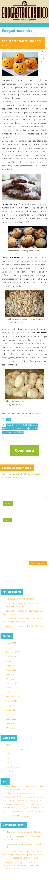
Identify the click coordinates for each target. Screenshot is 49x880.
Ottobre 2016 (11, 659)
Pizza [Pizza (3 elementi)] (43, 810)
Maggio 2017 (10, 646)
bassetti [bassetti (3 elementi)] (36, 789)
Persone (9, 774)
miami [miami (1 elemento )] (40, 807)
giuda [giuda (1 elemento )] (36, 800)
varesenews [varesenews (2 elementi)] (24, 820)
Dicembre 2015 (12, 695)
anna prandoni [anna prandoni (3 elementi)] (26, 789)
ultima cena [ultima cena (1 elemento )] (6, 820)
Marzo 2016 (10, 682)
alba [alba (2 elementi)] (13, 789)
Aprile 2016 (10, 677)
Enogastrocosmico (17, 30)
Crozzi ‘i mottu (12, 425)
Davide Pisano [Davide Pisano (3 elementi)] (14, 796)
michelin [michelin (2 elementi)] (6, 811)
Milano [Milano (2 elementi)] (11, 811)
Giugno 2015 (10, 722)
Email (7, 523)
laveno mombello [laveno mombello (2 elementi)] (36, 803)
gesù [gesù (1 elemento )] (32, 800)
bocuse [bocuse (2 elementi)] (5, 793)
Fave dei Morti (24, 425)
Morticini (25, 428)
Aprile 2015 (10, 726)
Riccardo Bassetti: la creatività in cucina (21, 861)
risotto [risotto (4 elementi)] (32, 814)
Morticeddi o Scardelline (11, 428)
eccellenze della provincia (16, 752)
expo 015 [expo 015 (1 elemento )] (24, 800)
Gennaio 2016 (11, 690)
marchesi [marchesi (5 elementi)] (24, 807)
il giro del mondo (12, 770)
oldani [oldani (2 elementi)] (29, 811)
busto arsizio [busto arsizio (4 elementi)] (15, 792)
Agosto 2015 (10, 713)
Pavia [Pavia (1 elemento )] (39, 811)
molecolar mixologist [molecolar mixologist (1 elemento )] (21, 811)
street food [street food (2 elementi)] (40, 814)
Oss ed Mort (6, 432)
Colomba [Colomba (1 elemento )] (35, 793)
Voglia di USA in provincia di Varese (20, 602)
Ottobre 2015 (11, 704)
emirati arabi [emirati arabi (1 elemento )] (30, 796)
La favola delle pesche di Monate (27, 835)
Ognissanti (33, 428)
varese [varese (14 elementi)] (15, 819)
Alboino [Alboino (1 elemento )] (17, 789)
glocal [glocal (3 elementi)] (11, 803)
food (8, 419)
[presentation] (12, 548)
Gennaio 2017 (11, 650)
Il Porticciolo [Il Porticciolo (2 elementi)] (24, 803)
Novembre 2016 (12, 655)
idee (7, 765)
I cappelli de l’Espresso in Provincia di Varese (24, 629)
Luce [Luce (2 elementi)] (17, 807)
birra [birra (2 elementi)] (42, 789)
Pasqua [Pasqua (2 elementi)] (35, 811)
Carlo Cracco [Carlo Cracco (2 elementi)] (27, 793)
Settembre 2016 (12, 664)
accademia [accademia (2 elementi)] (7, 789)
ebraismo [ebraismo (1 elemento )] (24, 796)
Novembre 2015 (12, 699)
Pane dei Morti (18, 432)
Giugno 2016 (10, 668)
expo (7, 756)
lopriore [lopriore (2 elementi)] (11, 807)
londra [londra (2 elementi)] (5, 807)
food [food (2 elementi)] (29, 800)
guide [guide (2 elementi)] (17, 803)
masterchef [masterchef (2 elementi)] (34, 807)
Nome (7, 506)
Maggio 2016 (10, 673)
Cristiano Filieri (36, 413)
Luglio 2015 (10, 717)
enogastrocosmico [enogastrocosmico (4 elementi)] (12, 799)
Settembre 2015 (12, 708)
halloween (34, 425)
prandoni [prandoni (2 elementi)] (15, 814)
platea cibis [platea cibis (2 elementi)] (7, 814)
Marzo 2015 (10, 731)
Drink (7, 748)
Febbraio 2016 (11, 686)
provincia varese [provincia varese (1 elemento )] (23, 815)
